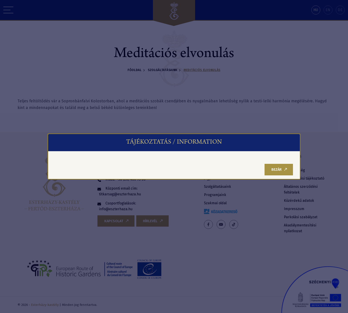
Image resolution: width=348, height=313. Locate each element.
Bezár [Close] (279, 169)
